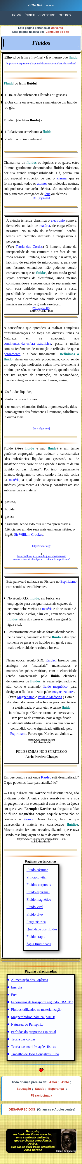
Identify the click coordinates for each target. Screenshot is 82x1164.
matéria (45, 225)
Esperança (56, 1088)
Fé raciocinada (41, 1095)
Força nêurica (36, 922)
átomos (42, 183)
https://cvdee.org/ (41, 546)
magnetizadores (63, 692)
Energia (16, 987)
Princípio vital (36, 877)
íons (48, 194)
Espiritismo (68, 581)
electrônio (58, 220)
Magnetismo (26, 697)
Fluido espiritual (37, 892)
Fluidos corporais (38, 885)
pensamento (12, 354)
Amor (53, 1082)
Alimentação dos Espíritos (29, 980)
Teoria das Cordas (29, 246)
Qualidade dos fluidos (41, 929)
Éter (14, 995)
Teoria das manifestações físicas (33, 1047)
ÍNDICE (29, 15)
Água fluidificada (38, 944)
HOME (16, 15)
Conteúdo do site (57, 31)
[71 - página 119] (41, 308)
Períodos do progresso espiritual (33, 1032)
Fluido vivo (34, 914)
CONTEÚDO (46, 15)
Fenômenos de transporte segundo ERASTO (42, 1002)
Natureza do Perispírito (27, 1024)
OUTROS (65, 15)
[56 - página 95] (41, 428)
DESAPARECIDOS (22, 1109)
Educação (24, 1088)
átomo (28, 819)
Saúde (39, 1088)
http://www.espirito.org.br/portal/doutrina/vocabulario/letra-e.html (41, 63)
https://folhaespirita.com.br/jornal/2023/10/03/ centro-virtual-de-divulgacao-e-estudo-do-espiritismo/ (41, 558)
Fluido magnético (38, 899)
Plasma (61, 178)
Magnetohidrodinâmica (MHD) (33, 1017)
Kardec (50, 660)
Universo (57, 27)
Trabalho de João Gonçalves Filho (35, 1054)
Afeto (65, 1082)
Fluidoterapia (35, 936)
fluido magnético (55, 686)
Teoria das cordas (23, 1039)
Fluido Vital (34, 907)
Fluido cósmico (37, 870)
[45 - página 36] (41, 198)
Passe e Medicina (50, 697)
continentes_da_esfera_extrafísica (27, 343)
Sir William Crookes (28, 534)
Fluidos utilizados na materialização (36, 1009)
